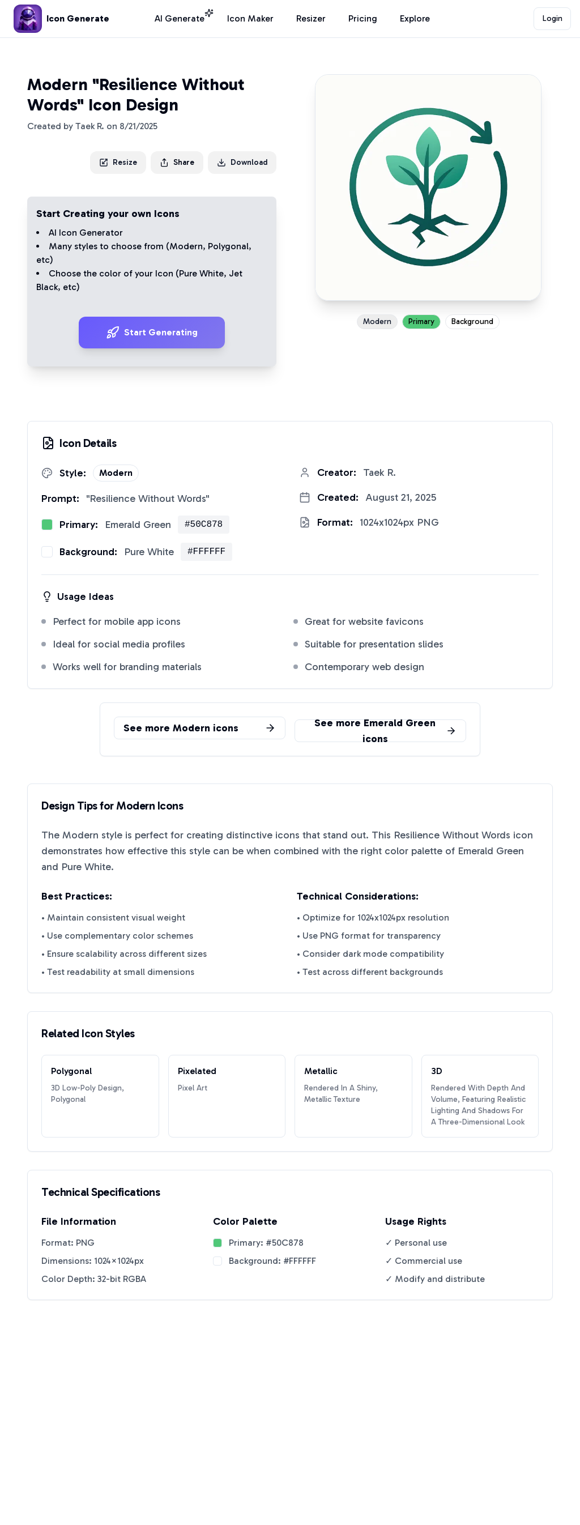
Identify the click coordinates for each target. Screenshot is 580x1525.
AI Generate (179, 18)
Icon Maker (250, 18)
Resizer (311, 18)
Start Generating (152, 332)
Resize (118, 162)
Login (552, 18)
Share (177, 162)
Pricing (362, 18)
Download (242, 162)
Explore (415, 18)
